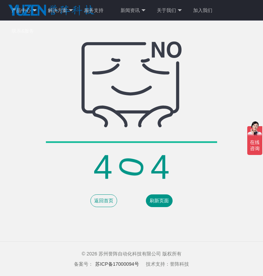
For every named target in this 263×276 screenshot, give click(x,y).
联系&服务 (23, 31)
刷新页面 (159, 200)
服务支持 (93, 10)
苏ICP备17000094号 (117, 264)
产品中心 (24, 10)
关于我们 (169, 10)
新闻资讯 (133, 10)
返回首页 (103, 200)
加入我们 (202, 10)
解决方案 (60, 10)
